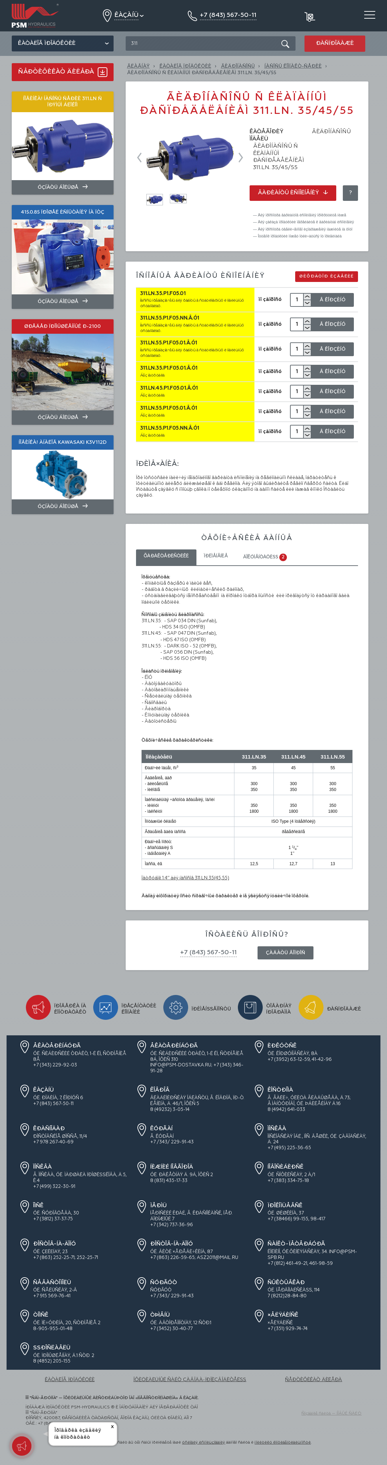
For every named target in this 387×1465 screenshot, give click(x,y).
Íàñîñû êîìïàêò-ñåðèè (293, 66)
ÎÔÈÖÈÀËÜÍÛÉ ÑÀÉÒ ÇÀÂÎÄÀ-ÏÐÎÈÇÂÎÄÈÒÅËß (189, 1379)
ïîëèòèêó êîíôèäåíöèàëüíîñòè (282, 1442)
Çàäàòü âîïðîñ (285, 952)
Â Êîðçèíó (333, 299)
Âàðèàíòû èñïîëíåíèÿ (293, 193)
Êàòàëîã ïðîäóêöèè (47, 43)
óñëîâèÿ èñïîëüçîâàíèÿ (203, 1442)
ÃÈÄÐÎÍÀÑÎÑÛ (238, 66)
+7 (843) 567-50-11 (208, 952)
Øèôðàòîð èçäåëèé (326, 276)
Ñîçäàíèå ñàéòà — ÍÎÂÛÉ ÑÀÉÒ (331, 1414)
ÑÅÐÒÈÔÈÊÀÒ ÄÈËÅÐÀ (313, 1379)
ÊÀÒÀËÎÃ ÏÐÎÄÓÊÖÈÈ (185, 66)
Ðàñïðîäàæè (335, 43)
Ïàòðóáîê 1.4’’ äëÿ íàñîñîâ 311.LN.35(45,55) (185, 878)
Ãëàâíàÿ (138, 66)
